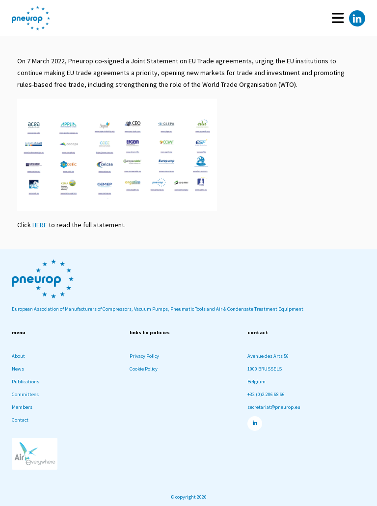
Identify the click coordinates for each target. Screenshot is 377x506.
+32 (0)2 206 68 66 (266, 394)
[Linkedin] (357, 18)
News (18, 369)
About (18, 356)
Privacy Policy (144, 356)
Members (22, 407)
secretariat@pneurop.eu (273, 407)
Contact (20, 420)
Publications (25, 381)
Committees (25, 394)
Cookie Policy (144, 369)
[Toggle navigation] (337, 18)
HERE (39, 224)
